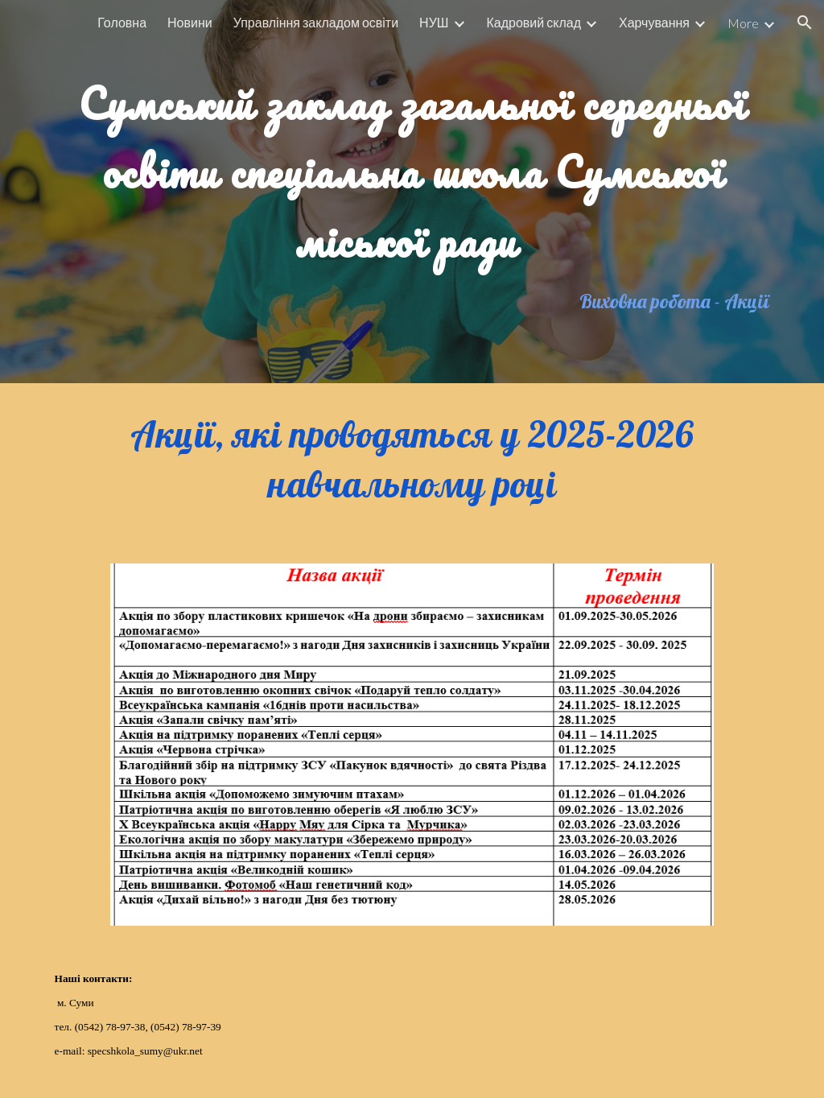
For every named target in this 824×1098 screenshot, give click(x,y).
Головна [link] (121, 22)
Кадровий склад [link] (534, 22)
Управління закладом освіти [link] (315, 22)
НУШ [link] (433, 22)
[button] (804, 22)
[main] (412, 162)
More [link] (743, 23)
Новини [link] (189, 22)
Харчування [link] (654, 22)
